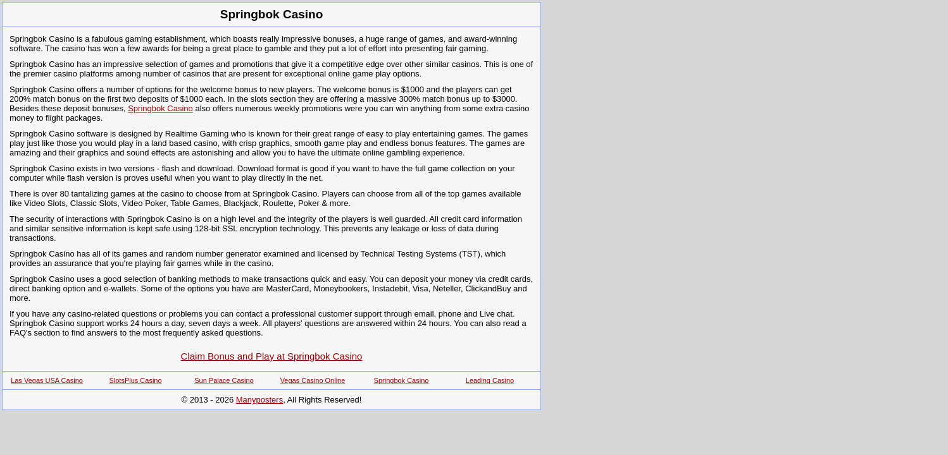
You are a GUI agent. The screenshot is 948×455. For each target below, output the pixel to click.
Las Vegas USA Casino (47, 380)
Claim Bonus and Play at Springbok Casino (272, 356)
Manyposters (259, 399)
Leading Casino (490, 380)
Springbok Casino (160, 108)
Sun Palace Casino (224, 380)
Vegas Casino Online (313, 380)
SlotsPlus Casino (135, 380)
